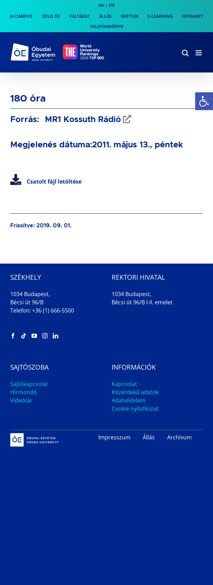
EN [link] (112, 5)
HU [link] (101, 5)
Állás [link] (149, 437)
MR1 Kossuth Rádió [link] (81, 120)
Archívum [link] (179, 437)
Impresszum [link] (114, 437)
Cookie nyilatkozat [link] (135, 408)
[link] (204, 101)
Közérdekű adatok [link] (135, 392)
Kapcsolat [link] (124, 384)
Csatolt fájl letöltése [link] (46, 181)
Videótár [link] (21, 400)
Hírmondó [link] (23, 392)
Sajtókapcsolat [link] (29, 384)
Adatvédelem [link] (129, 400)
